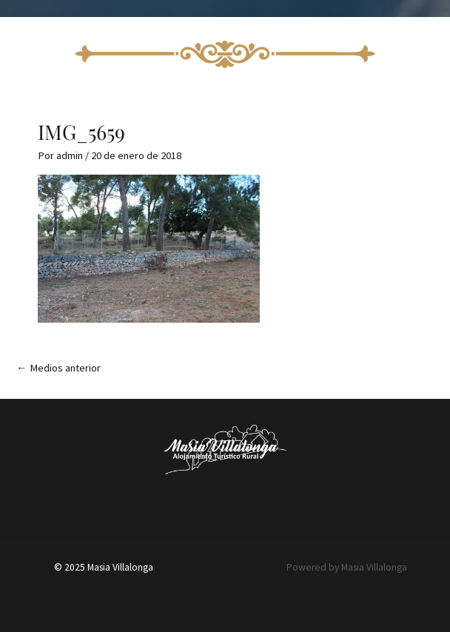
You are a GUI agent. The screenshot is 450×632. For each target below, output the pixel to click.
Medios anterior (58, 367)
